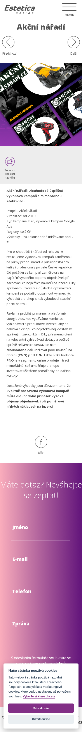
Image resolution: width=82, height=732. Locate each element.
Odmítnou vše (41, 719)
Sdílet (41, 445)
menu (69, 5)
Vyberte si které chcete (39, 696)
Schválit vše (41, 708)
